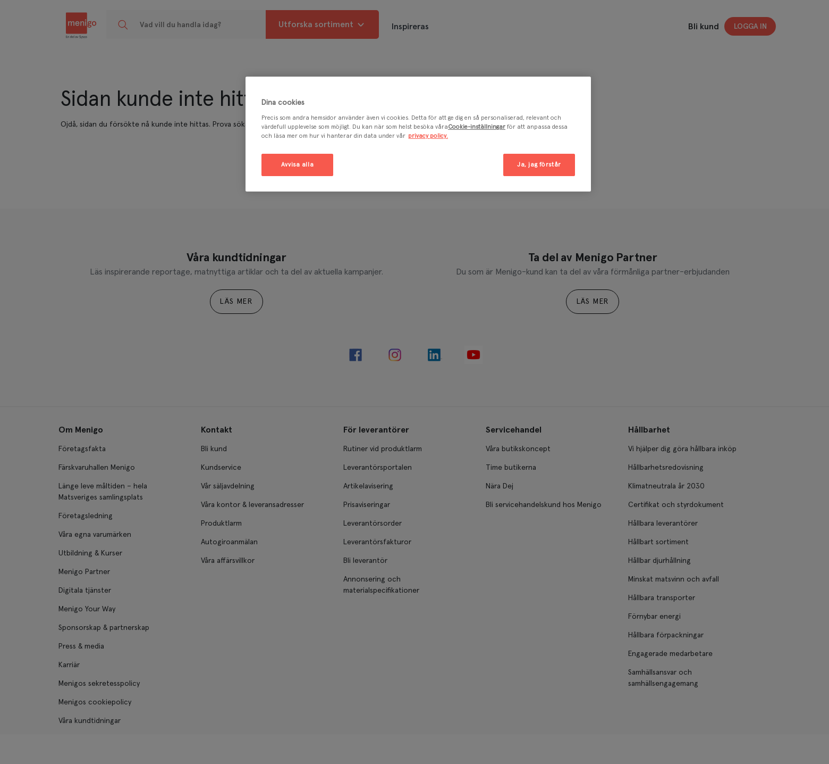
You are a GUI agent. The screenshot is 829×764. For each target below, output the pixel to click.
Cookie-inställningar (476, 127)
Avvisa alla (297, 165)
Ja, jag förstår (539, 165)
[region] (418, 134)
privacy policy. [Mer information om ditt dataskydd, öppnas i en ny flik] (428, 136)
